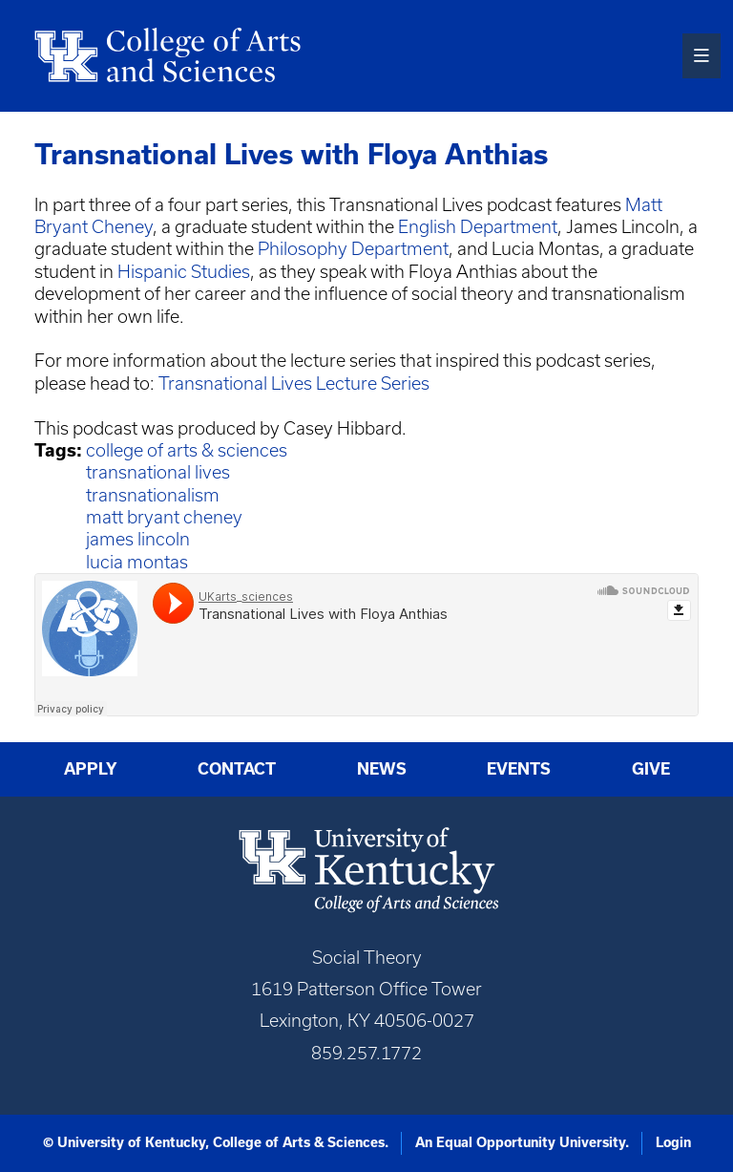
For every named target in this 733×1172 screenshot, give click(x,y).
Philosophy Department (353, 249)
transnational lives (158, 472)
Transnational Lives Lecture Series (293, 383)
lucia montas (137, 562)
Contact (237, 769)
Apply (90, 769)
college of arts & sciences (186, 450)
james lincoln (138, 539)
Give (651, 769)
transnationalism (153, 495)
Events (519, 769)
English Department (477, 227)
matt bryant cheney (164, 517)
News (382, 769)
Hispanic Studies (183, 272)
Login (673, 1142)
